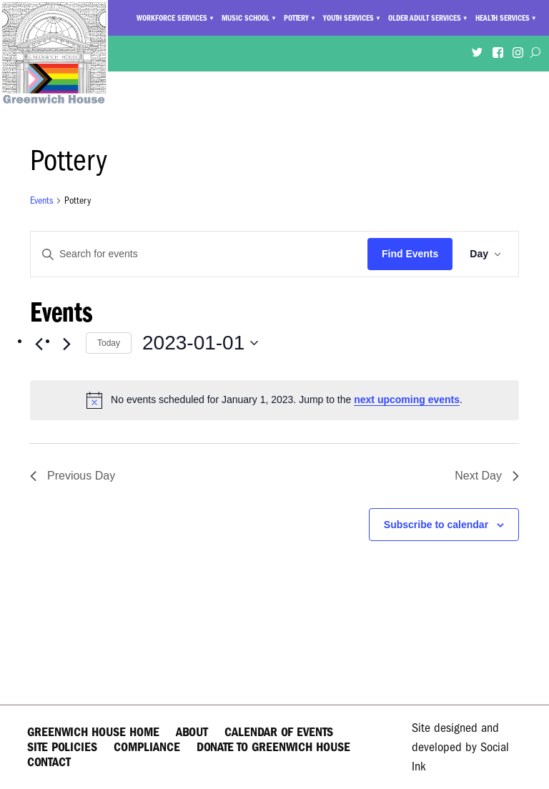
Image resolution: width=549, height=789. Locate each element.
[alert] (274, 400)
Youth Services (348, 18)
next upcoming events (407, 399)
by (460, 747)
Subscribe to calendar (436, 524)
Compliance (147, 747)
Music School (245, 18)
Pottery (296, 18)
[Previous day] (38, 344)
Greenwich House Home (93, 732)
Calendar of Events (278, 732)
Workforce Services (172, 18)
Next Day (487, 476)
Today (108, 343)
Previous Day (72, 476)
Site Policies (62, 747)
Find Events (410, 253)
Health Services (502, 18)
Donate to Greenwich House (273, 747)
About (192, 732)
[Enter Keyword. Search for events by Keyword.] (199, 254)
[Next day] (66, 344)
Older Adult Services (424, 18)
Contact (49, 762)
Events (41, 200)
